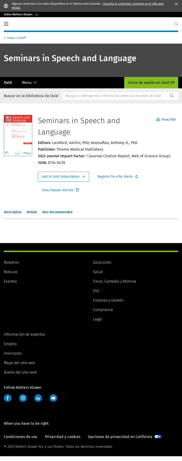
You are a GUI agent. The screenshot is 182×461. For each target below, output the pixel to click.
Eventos (10, 281)
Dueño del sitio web (20, 372)
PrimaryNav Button (6, 24)
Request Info (63, 176)
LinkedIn (38, 398)
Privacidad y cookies (62, 441)
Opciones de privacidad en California (120, 441)
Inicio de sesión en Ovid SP (151, 82)
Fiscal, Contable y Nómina (114, 281)
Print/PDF (166, 120)
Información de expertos (24, 334)
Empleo (10, 344)
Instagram (23, 398)
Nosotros (11, 262)
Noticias (10, 272)
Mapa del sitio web (19, 363)
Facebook (7, 398)
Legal (97, 319)
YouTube (53, 398)
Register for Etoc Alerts (118, 176)
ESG (96, 291)
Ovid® (17, 38)
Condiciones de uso (20, 441)
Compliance (103, 309)
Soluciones (102, 262)
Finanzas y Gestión (108, 300)
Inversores (13, 353)
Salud (98, 272)
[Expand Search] (176, 24)
